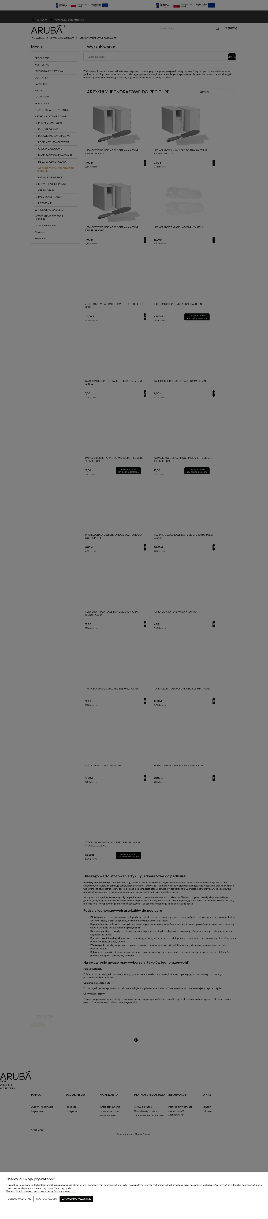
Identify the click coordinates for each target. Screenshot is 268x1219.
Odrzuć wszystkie (19, 1199)
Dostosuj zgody (46, 1199)
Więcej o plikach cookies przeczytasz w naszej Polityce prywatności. (41, 1191)
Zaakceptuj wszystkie (76, 1199)
